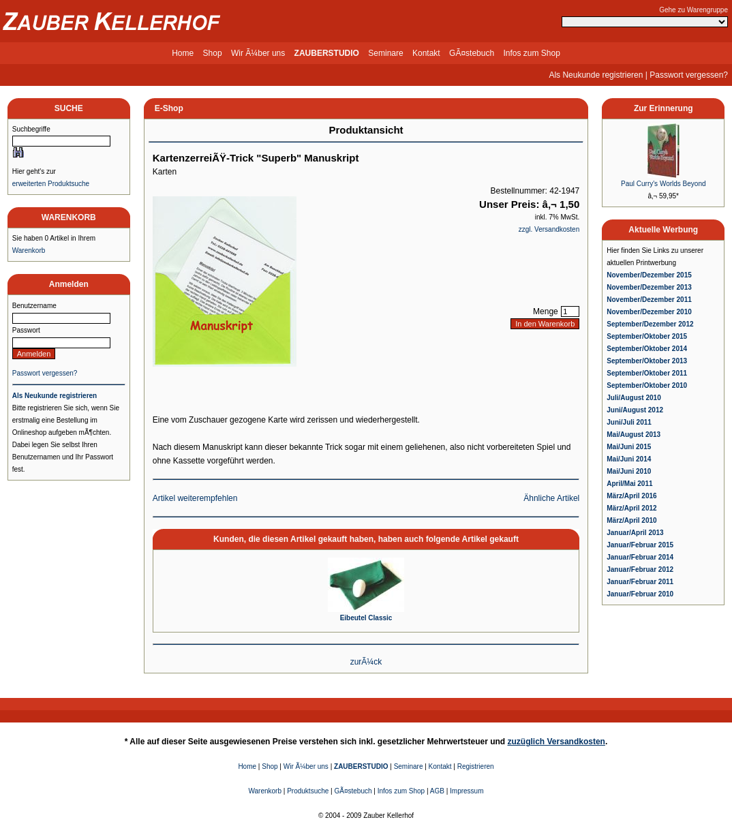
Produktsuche (308, 791)
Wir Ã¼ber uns (258, 53)
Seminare (385, 53)
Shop (212, 53)
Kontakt (426, 53)
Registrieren (475, 766)
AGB (437, 791)
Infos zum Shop (531, 53)
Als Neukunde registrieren (596, 75)
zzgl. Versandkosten (549, 229)
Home (183, 53)
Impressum (466, 791)
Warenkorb (29, 250)
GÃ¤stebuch (471, 53)
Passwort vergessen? (689, 75)
